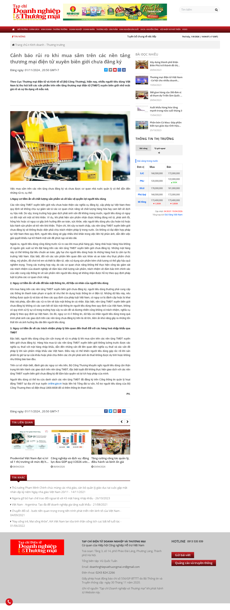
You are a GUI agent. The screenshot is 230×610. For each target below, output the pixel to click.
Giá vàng (143, 148)
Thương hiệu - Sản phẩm (107, 29)
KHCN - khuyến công (149, 29)
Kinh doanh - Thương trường (54, 29)
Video (184, 29)
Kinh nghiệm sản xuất (129, 29)
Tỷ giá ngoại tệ (159, 150)
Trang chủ (19, 44)
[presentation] (121, 421)
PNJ (142, 181)
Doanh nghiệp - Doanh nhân (82, 29)
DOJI (142, 188)
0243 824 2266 (105, 572)
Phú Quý (142, 194)
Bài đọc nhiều (147, 54)
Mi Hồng (142, 202)
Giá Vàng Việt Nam (173, 214)
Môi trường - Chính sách (28, 29)
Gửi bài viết (182, 555)
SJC (142, 173)
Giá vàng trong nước (147, 161)
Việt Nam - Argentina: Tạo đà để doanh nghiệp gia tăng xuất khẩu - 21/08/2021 (59, 504)
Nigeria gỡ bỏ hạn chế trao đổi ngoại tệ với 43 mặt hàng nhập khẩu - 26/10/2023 (60, 498)
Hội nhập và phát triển (170, 29)
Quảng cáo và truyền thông (193, 563)
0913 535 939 (195, 541)
